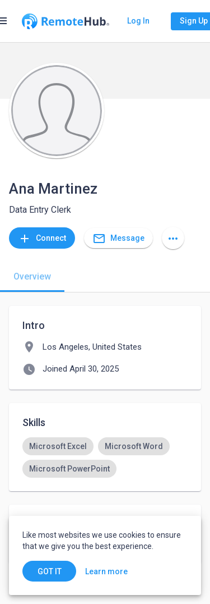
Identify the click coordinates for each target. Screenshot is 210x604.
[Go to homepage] (65, 21)
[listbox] (105, 457)
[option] (58, 446)
